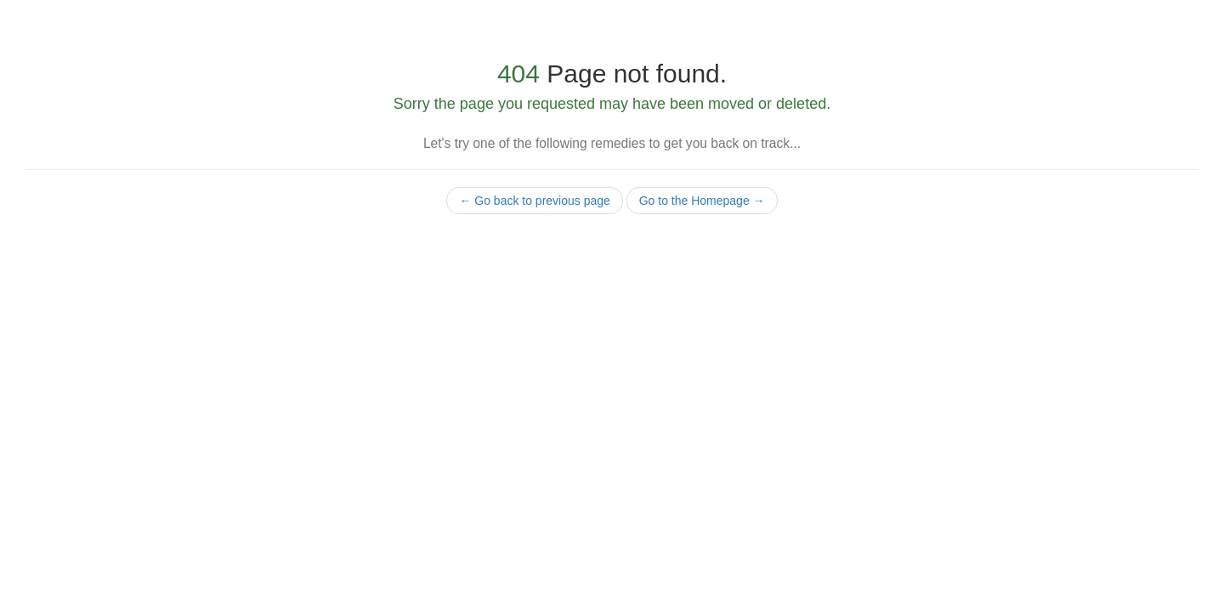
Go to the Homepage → (702, 200)
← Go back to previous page (534, 200)
